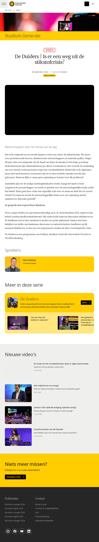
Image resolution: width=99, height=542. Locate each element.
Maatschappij (49, 75)
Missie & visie (41, 504)
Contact (40, 498)
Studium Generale (22, 36)
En (93, 4)
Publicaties (11, 498)
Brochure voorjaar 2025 (15, 512)
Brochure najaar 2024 (14, 516)
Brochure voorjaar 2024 (15, 520)
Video (18, 10)
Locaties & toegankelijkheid (46, 508)
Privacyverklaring (42, 516)
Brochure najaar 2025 (14, 508)
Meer (84, 302)
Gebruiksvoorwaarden (44, 520)
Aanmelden (14, 476)
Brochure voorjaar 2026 (15, 504)
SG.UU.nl (8, 10)
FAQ (37, 512)
